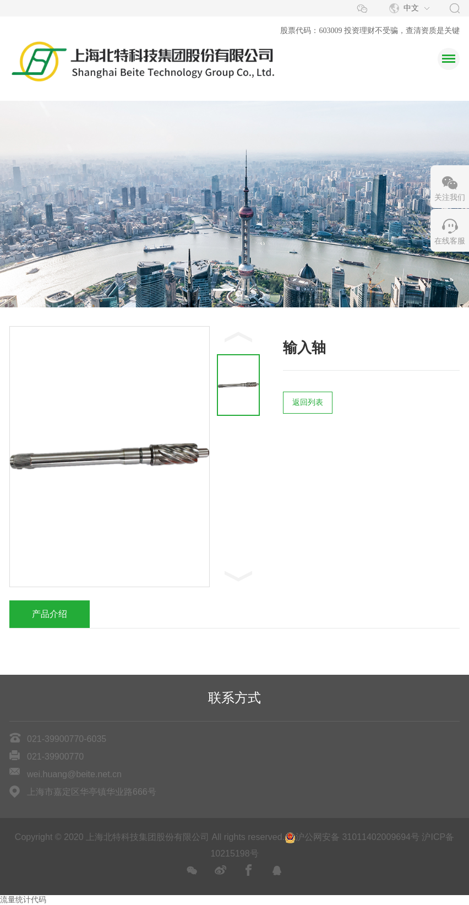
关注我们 (449, 197)
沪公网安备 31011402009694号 (352, 837)
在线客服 (449, 241)
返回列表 (307, 402)
